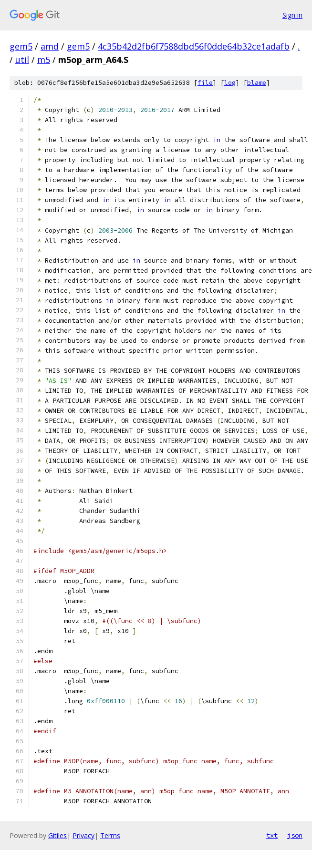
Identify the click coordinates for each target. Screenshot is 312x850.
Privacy (83, 835)
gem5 (21, 46)
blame (256, 83)
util (22, 59)
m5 (43, 59)
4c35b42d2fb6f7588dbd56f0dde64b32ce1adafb (194, 46)
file (205, 83)
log (230, 83)
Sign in (292, 15)
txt (272, 835)
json (294, 835)
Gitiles (57, 835)
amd (50, 46)
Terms (110, 835)
